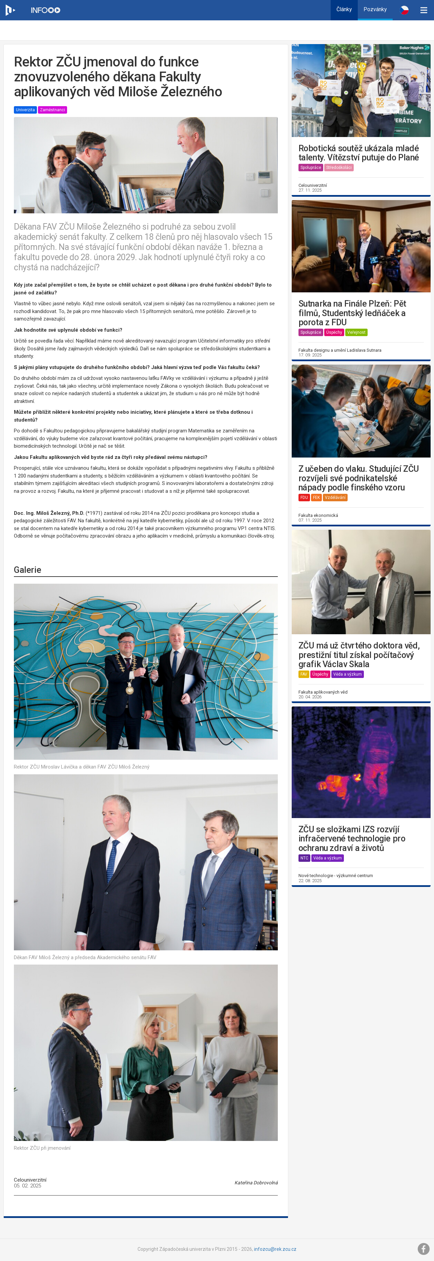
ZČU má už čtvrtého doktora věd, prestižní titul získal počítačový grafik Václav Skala (359, 655)
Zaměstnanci (52, 110)
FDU (304, 497)
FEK (316, 497)
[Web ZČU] (10, 10)
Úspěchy (334, 332)
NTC (304, 858)
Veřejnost (356, 332)
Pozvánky (375, 9)
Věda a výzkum (347, 674)
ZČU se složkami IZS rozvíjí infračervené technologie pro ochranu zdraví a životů (352, 839)
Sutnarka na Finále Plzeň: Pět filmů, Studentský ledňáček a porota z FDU (352, 313)
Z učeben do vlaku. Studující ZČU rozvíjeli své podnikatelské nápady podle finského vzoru (358, 478)
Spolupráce (311, 167)
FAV (304, 674)
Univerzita (25, 110)
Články (344, 9)
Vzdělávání (335, 497)
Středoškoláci (339, 167)
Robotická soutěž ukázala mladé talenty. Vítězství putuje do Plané (358, 153)
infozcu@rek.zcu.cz (275, 1249)
